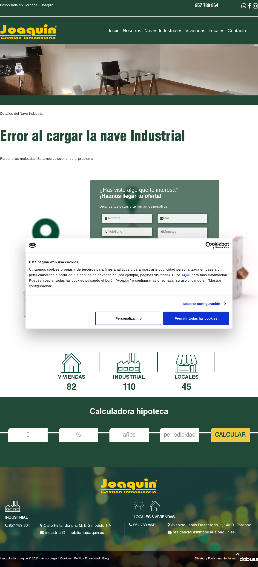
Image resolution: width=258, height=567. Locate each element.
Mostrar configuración (201, 304)
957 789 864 (206, 6)
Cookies (66, 558)
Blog (105, 558)
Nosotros (132, 30)
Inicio (114, 30)
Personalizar (128, 318)
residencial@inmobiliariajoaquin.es (201, 532)
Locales (216, 30)
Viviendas (195, 30)
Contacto (237, 30)
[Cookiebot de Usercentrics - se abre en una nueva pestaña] (209, 245)
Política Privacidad (87, 558)
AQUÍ (186, 275)
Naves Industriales (163, 30)
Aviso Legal (49, 558)
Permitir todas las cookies (196, 318)
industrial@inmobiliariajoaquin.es (72, 532)
